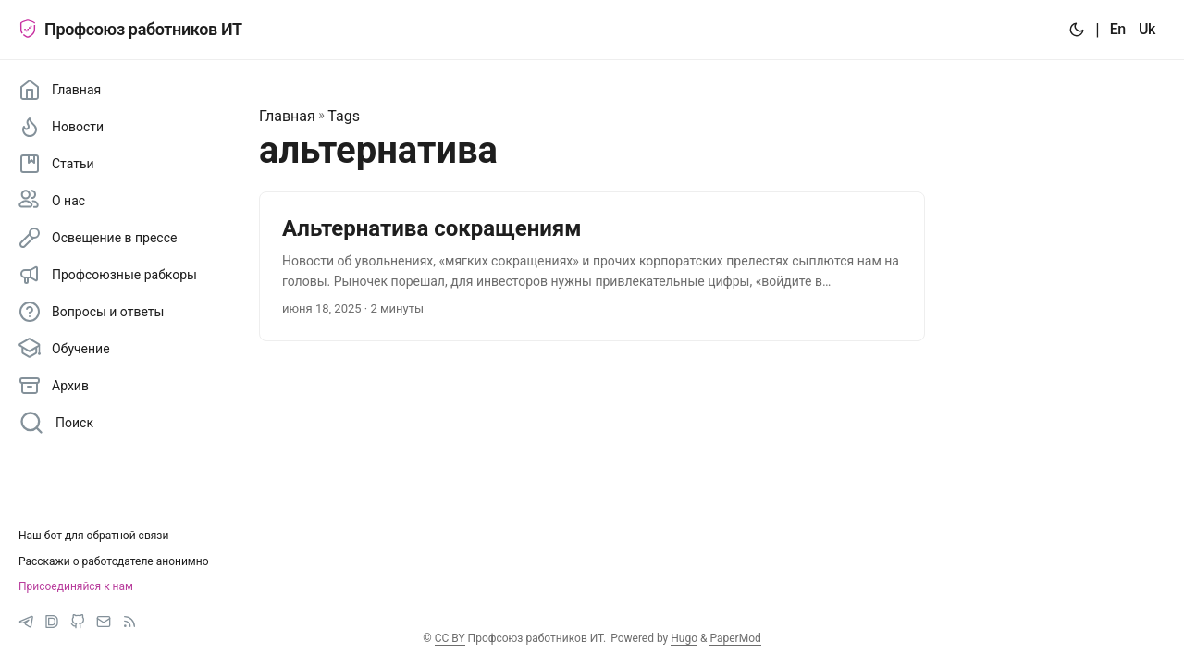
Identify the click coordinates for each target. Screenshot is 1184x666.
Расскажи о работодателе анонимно (113, 561)
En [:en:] (1118, 29)
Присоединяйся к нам (75, 586)
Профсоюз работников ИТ (130, 29)
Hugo (684, 638)
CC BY (450, 638)
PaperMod (734, 638)
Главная (287, 116)
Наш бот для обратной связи (93, 535)
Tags (343, 116)
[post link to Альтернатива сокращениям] (592, 266)
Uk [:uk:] (1147, 29)
